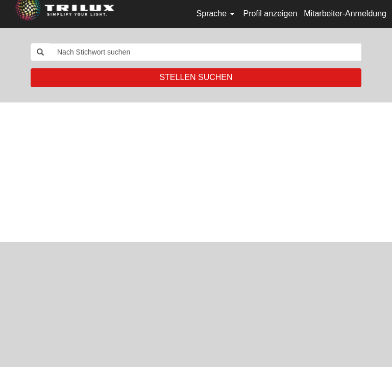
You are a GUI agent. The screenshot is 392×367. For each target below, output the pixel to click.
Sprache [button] (215, 13)
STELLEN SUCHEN (195, 77)
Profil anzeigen (270, 13)
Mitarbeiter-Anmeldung (345, 13)
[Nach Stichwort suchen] (205, 52)
